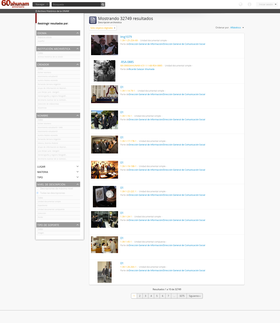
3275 (181, 295)
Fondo (40, 218)
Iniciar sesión (266, 4)
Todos (40, 53)
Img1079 (126, 37)
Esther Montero (44, 73)
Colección (42, 214)
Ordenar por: (222, 27)
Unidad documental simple (49, 202)
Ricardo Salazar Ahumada (141, 69)
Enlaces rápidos (249, 4)
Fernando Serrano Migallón (49, 85)
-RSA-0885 (127, 62)
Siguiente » (194, 295)
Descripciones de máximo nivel (54, 189)
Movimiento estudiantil (48, 77)
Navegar (40, 4)
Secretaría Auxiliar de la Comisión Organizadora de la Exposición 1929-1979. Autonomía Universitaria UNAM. (59, 100)
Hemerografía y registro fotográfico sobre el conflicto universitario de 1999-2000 (59, 96)
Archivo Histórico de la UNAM (50, 57)
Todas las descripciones (50, 193)
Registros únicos (45, 38)
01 (122, 87)
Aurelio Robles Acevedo (48, 81)
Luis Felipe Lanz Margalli (48, 93)
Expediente (42, 206)
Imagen (41, 233)
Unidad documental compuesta (51, 210)
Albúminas (42, 108)
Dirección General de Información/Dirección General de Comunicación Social (167, 43)
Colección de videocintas (48, 104)
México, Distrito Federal (48, 144)
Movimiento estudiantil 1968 (50, 128)
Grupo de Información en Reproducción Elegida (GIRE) (59, 89)
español (41, 42)
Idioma (240, 4)
